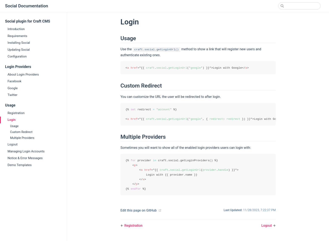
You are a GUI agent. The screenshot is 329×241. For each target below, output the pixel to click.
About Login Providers (23, 74)
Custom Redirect (21, 132)
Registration (16, 113)
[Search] (299, 5)
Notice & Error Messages (25, 158)
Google (13, 88)
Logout (12, 144)
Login (12, 120)
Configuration (17, 56)
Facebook (14, 81)
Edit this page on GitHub (138, 212)
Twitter (12, 95)
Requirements (17, 36)
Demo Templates (20, 165)
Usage (14, 126)
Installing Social (19, 43)
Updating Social (19, 50)
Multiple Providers (22, 138)
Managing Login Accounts (26, 151)
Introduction (16, 29)
